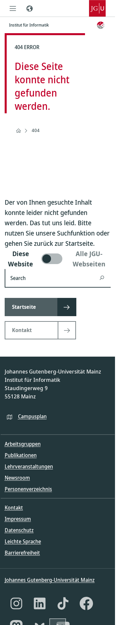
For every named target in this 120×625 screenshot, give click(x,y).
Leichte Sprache (23, 541)
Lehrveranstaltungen (29, 466)
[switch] (58, 258)
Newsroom (17, 477)
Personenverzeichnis (28, 489)
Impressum (18, 518)
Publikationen (21, 455)
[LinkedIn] (39, 603)
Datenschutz (19, 530)
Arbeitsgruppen (23, 444)
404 (36, 130)
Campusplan (32, 416)
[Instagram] (16, 603)
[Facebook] (86, 603)
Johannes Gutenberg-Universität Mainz (50, 580)
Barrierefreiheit (22, 552)
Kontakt (14, 507)
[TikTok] (63, 603)
